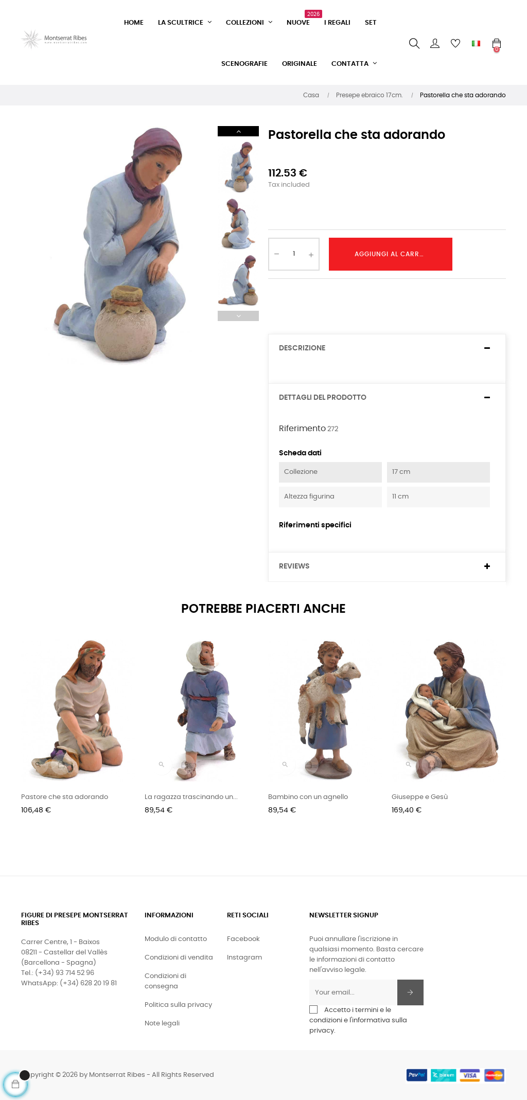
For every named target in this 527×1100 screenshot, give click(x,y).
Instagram (244, 957)
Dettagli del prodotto (322, 397)
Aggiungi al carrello (394, 254)
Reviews (294, 566)
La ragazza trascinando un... (191, 797)
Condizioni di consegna (165, 981)
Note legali (162, 1023)
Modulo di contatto (176, 939)
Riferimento (302, 428)
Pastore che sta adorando (64, 797)
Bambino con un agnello (308, 797)
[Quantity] (294, 254)
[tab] (387, 348)
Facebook (243, 939)
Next (238, 131)
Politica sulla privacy (178, 1005)
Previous (238, 316)
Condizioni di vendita (179, 957)
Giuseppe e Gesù (420, 797)
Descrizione (302, 348)
